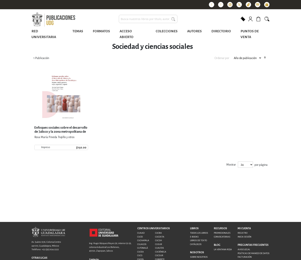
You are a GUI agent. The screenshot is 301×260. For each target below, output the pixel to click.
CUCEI (140, 237)
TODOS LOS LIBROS (199, 233)
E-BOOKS (194, 237)
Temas (77, 31)
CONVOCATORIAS (222, 237)
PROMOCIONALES (222, 233)
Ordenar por (221, 57)
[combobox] (148, 19)
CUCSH (158, 240)
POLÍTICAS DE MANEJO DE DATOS (254, 253)
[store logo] (53, 20)
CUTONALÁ (142, 248)
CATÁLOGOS (196, 244)
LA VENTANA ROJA (223, 249)
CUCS (139, 255)
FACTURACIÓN (245, 257)
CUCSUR (159, 255)
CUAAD (141, 233)
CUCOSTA (159, 237)
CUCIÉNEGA (160, 252)
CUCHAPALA (143, 240)
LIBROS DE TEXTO (198, 240)
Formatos (101, 31)
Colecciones (167, 31)
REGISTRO (242, 233)
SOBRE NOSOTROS (199, 257)
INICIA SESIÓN (244, 237)
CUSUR (158, 244)
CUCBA (158, 233)
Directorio (221, 31)
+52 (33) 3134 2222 (50, 249)
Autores (194, 31)
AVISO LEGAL (244, 249)
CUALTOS (159, 248)
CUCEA (140, 252)
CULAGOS (141, 244)
